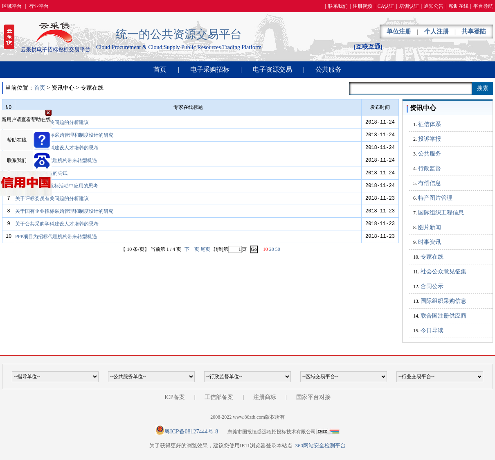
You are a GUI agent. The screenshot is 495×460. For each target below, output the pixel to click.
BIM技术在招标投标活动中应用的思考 (56, 186)
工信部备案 (219, 397)
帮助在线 (458, 6)
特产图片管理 (435, 198)
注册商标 (264, 397)
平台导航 (483, 6)
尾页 (205, 249)
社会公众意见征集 (443, 271)
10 (265, 249)
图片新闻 (429, 227)
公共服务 (328, 69)
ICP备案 (174, 397)
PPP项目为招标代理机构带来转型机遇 (56, 160)
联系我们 (338, 6)
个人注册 (436, 31)
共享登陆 (473, 31)
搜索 (482, 88)
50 (277, 249)
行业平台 (39, 6)
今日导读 (432, 330)
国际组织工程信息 (441, 213)
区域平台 (12, 6)
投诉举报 (429, 139)
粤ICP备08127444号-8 (191, 431)
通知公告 (433, 6)
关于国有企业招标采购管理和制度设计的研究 (64, 135)
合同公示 (432, 286)
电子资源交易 (272, 69)
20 (271, 249)
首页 (159, 69)
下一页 (191, 249)
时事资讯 (429, 242)
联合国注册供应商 (443, 316)
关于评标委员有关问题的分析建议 (52, 122)
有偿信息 (429, 183)
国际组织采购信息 (443, 301)
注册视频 (362, 6)
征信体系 (429, 124)
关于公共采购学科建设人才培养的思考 (57, 148)
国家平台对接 (313, 397)
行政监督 (429, 168)
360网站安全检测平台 (320, 445)
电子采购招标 (210, 69)
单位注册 (399, 31)
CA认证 (386, 6)
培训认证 (409, 6)
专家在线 (432, 257)
